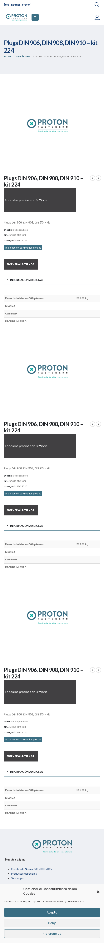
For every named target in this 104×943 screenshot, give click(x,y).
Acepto (52, 912)
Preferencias (52, 934)
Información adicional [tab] (26, 280)
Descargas (17, 878)
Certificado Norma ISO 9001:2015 (31, 869)
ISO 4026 (22, 240)
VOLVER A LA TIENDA (20, 264)
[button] (98, 891)
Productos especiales (24, 873)
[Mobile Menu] (35, 17)
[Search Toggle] (97, 4)
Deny (52, 923)
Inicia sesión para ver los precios (23, 247)
